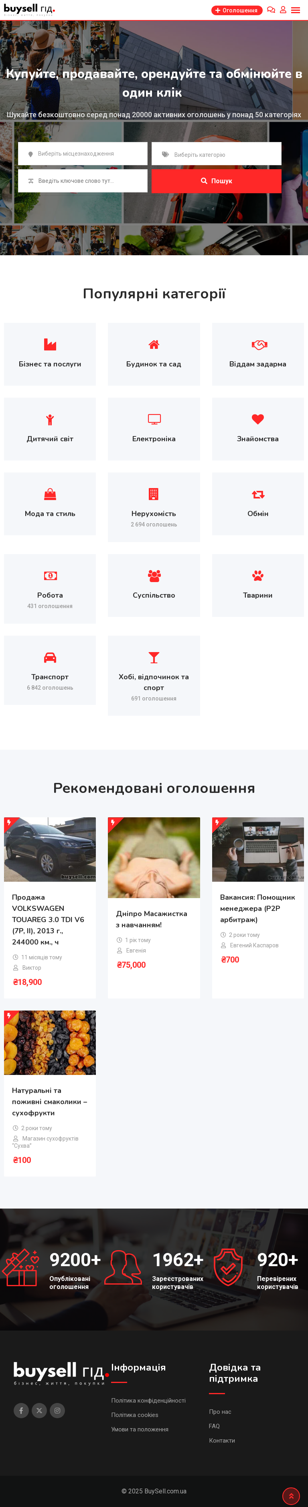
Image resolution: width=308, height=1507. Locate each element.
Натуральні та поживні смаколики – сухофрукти (49, 1102)
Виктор (31, 968)
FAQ (214, 1426)
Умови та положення (139, 1429)
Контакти (222, 1440)
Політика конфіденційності (148, 1400)
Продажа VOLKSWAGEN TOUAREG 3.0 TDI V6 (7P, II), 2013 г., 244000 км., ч (48, 920)
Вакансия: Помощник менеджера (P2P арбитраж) (257, 909)
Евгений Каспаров (254, 945)
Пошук (216, 181)
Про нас (220, 1411)
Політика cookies (134, 1415)
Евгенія (136, 950)
